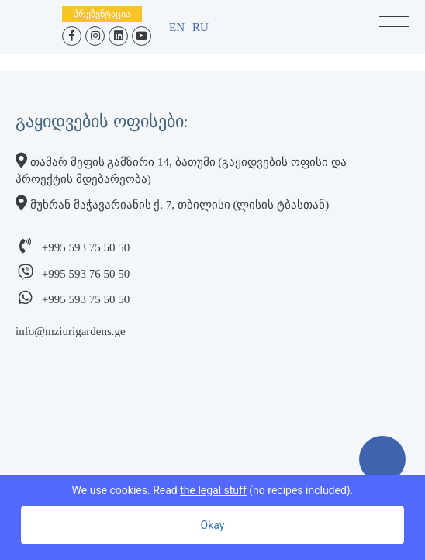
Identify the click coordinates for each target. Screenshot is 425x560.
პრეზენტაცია (102, 14)
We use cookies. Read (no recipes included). (213, 490)
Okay (213, 525)
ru (200, 27)
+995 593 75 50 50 (86, 247)
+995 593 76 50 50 (86, 274)
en (177, 27)
